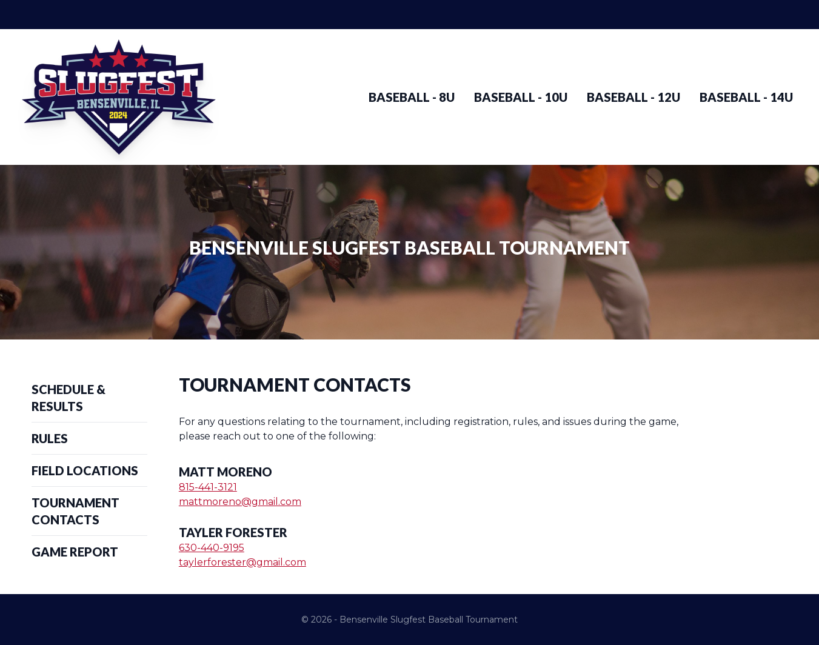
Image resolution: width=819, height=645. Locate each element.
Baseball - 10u (520, 97)
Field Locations (85, 470)
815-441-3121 (208, 487)
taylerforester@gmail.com (242, 562)
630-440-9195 (211, 547)
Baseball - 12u (633, 97)
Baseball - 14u (746, 97)
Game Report (75, 551)
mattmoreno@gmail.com (240, 501)
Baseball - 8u (412, 97)
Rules (50, 438)
